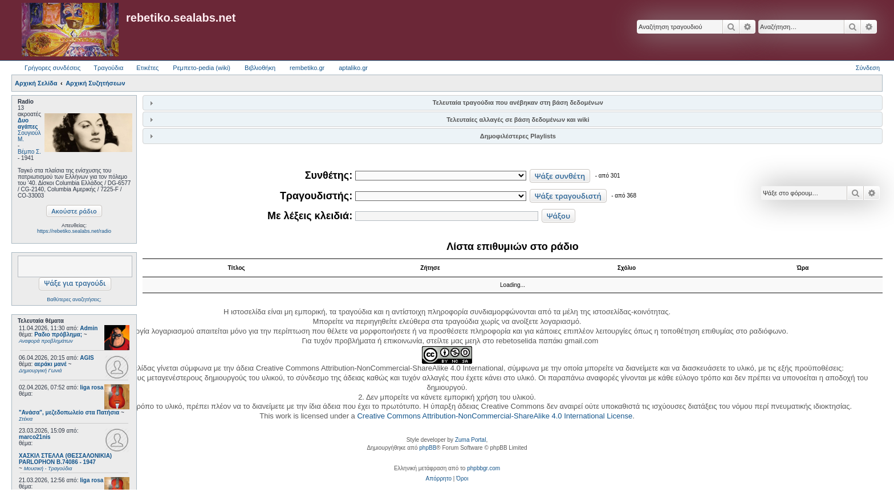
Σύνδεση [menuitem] (868, 67)
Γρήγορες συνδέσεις (52, 67)
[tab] (513, 102)
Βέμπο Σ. (29, 152)
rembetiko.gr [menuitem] (307, 67)
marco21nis (35, 437)
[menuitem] (439, 479)
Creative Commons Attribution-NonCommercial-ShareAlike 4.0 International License (494, 416)
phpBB (427, 448)
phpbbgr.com (483, 468)
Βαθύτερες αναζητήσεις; (74, 299)
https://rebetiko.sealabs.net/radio (74, 231)
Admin (88, 328)
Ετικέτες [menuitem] (147, 67)
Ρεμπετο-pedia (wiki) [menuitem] (201, 67)
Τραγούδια (108, 67)
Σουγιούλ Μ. (29, 136)
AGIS (87, 358)
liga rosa (91, 387)
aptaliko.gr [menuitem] (353, 67)
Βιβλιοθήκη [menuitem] (260, 67)
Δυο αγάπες (28, 123)
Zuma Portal (470, 440)
